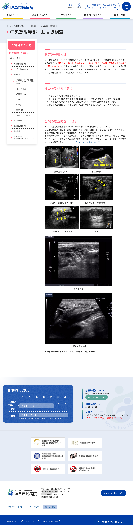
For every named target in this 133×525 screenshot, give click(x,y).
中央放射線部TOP (20, 64)
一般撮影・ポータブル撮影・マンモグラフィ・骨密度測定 (25, 82)
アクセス (79, 8)
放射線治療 (18, 121)
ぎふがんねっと (31, 521)
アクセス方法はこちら (114, 493)
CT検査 (18, 100)
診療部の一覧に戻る (20, 53)
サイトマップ (34, 507)
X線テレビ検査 (21, 89)
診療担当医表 (71, 8)
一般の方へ (66, 14)
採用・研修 (119, 14)
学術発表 (17, 132)
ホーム (9, 26)
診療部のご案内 (40, 14)
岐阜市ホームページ (14, 521)
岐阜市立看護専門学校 (50, 521)
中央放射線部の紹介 (21, 69)
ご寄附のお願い (49, 507)
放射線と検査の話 (20, 126)
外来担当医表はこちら (95, 397)
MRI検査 (18, 105)
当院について (13, 14)
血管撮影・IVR (21, 94)
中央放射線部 (14, 58)
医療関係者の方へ (93, 14)
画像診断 (17, 74)
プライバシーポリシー (16, 507)
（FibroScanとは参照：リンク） (88, 142)
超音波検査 (19, 110)
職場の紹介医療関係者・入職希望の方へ (24, 138)
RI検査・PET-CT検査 (23, 116)
